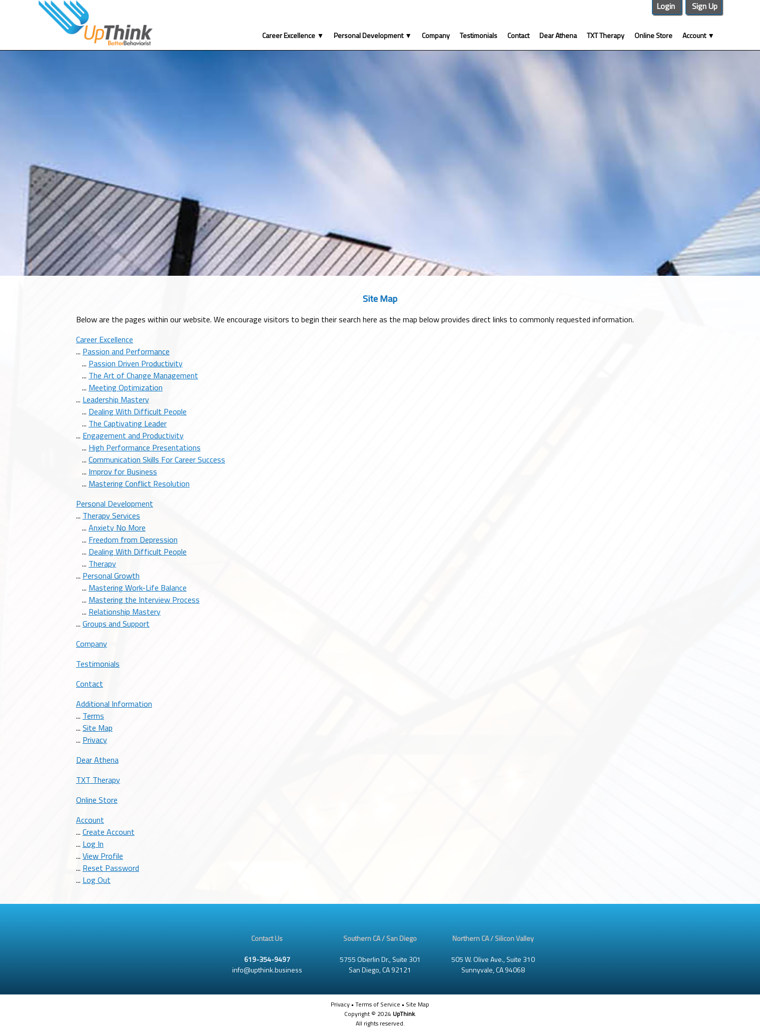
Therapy (102, 564)
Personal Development (373, 35)
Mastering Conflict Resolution (139, 483)
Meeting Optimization (126, 387)
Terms (93, 716)
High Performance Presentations (145, 447)
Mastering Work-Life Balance (138, 588)
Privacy (95, 740)
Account (698, 35)
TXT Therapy (605, 35)
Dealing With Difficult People (138, 411)
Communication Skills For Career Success (157, 459)
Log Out (97, 880)
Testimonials (478, 35)
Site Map (98, 728)
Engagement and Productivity (133, 435)
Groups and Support (116, 624)
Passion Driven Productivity (136, 363)
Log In (93, 844)
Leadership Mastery (116, 399)
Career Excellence (293, 35)
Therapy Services (111, 515)
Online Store (653, 35)
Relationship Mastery (125, 612)
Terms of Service (377, 1004)
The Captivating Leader (128, 423)
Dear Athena (558, 35)
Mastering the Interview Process (144, 600)
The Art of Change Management (143, 375)
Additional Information (114, 704)
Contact (518, 35)
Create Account (109, 832)
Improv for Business (123, 471)
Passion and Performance (126, 351)
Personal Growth (111, 576)
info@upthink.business (267, 969)
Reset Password (111, 868)
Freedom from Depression (133, 540)
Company (436, 35)
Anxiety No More (117, 528)
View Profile (103, 856)
